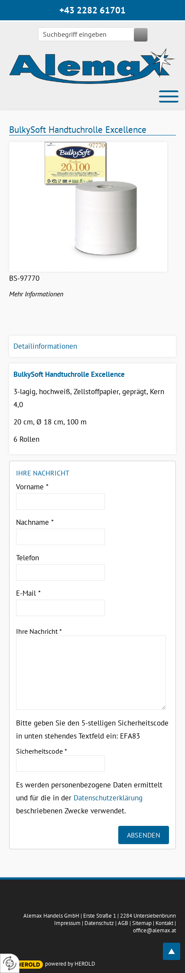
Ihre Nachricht (39, 631)
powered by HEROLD (70, 963)
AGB (123, 923)
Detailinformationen (45, 346)
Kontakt (164, 923)
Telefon (27, 557)
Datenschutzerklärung (108, 798)
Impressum (67, 923)
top (176, 946)
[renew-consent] (9, 963)
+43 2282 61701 (92, 10)
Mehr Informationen (36, 293)
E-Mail (28, 593)
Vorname (32, 486)
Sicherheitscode (41, 751)
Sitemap (142, 923)
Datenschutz (99, 923)
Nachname (35, 522)
